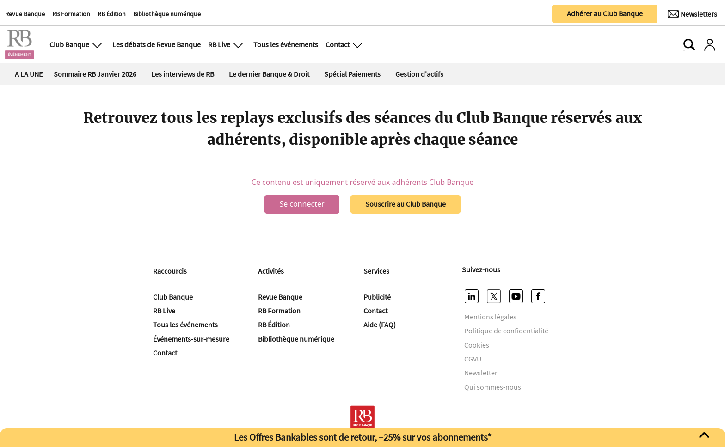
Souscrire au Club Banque (405, 203)
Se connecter (301, 204)
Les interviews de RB (182, 74)
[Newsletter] (692, 14)
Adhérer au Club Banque (605, 13)
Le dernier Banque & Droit (269, 74)
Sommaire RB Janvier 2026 (95, 74)
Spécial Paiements (352, 74)
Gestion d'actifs (419, 74)
